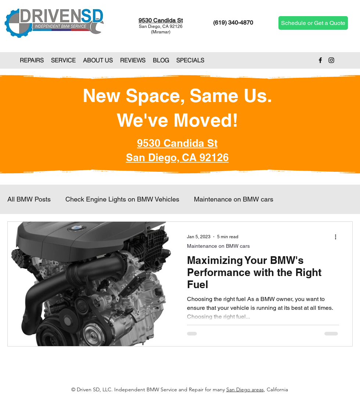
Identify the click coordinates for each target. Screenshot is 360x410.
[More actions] (338, 236)
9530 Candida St (160, 20)
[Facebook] (320, 60)
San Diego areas (245, 389)
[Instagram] (331, 60)
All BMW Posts (29, 199)
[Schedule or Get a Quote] (313, 23)
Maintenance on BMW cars (233, 199)
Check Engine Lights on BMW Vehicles (122, 199)
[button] (31, 60)
